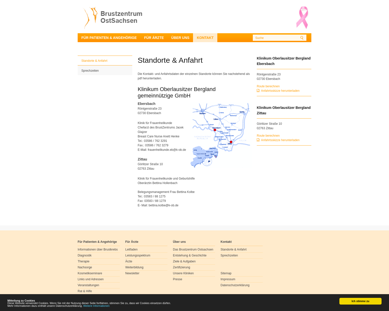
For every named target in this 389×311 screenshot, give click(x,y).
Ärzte (128, 261)
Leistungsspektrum (137, 255)
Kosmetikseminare (90, 273)
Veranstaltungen (88, 285)
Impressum (228, 279)
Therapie (83, 261)
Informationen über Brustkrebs (98, 249)
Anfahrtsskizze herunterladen (280, 91)
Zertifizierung (181, 267)
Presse (177, 279)
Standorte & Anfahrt (94, 60)
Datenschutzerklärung (235, 285)
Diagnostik (85, 255)
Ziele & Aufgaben (184, 261)
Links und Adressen (91, 279)
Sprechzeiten (90, 70)
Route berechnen (268, 86)
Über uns (180, 38)
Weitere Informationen (96, 306)
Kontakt (205, 38)
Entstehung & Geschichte (189, 255)
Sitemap (226, 273)
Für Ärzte (154, 38)
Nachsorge (85, 267)
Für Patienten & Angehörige (109, 38)
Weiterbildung (134, 267)
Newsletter (132, 273)
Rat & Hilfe (85, 291)
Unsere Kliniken (183, 273)
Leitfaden (131, 249)
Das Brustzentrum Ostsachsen (193, 249)
